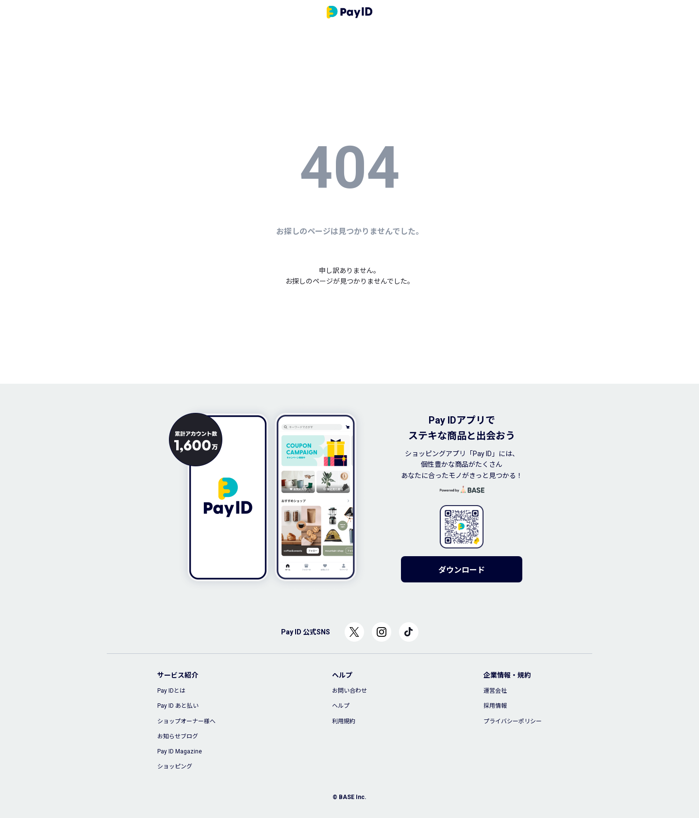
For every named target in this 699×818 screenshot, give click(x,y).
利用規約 (343, 721)
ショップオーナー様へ (186, 721)
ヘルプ (341, 705)
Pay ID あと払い (178, 705)
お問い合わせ (349, 690)
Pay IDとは (171, 690)
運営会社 (495, 690)
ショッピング (174, 766)
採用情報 (495, 705)
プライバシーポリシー (512, 721)
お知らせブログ (177, 736)
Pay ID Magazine (179, 751)
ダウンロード (461, 570)
